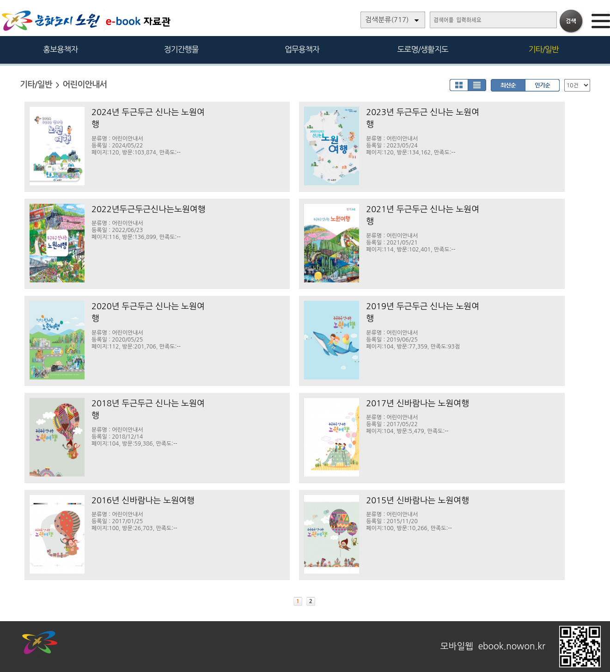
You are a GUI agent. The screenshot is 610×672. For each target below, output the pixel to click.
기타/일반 (543, 49)
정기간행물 (181, 49)
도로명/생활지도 (422, 49)
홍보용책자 (60, 49)
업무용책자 (302, 49)
